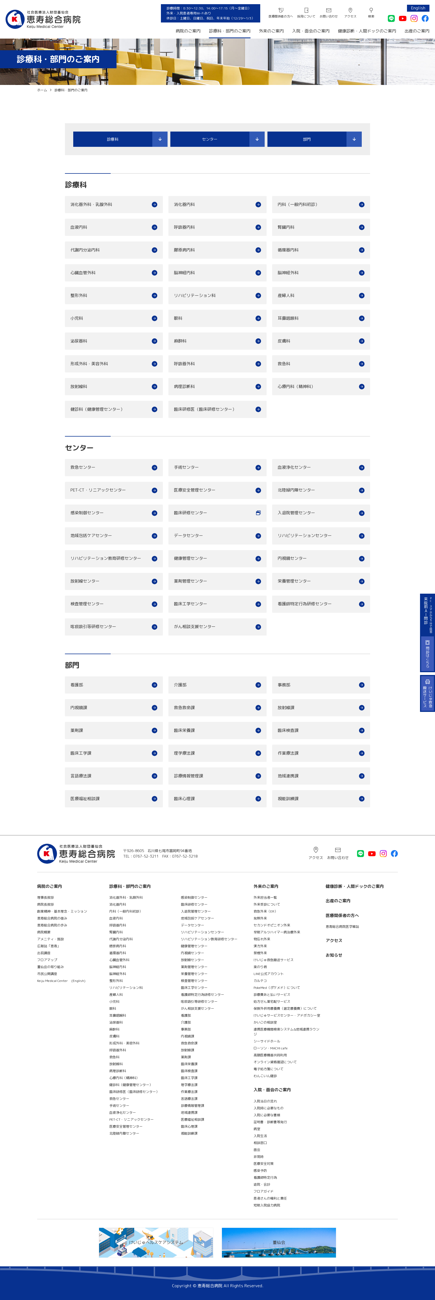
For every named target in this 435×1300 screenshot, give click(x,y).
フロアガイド (264, 1191)
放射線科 (78, 386)
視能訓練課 (288, 799)
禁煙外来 (260, 953)
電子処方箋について (269, 1069)
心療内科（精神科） (296, 386)
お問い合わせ (329, 16)
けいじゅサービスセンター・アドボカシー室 (287, 1015)
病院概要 (43, 932)
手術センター (186, 467)
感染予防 (260, 1170)
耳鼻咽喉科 (288, 318)
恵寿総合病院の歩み (52, 925)
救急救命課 (184, 708)
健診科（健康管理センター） (97, 409)
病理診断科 (184, 386)
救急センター (82, 467)
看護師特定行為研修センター (305, 604)
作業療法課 (288, 753)
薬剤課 (76, 730)
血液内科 (78, 227)
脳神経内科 (184, 273)
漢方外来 (260, 946)
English (418, 8)
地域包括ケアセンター (91, 535)
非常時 (259, 1156)
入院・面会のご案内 (311, 31)
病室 (257, 1129)
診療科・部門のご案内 (230, 31)
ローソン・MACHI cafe (271, 1048)
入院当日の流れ (265, 1101)
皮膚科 (284, 341)
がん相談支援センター (195, 626)
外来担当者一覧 (265, 897)
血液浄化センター (294, 467)
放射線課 (286, 708)
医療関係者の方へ (281, 16)
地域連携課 (288, 776)
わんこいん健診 (265, 1076)
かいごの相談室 (265, 1022)
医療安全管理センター (195, 490)
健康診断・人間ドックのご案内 (367, 31)
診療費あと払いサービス (272, 994)
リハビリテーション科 (195, 295)
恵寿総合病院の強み (52, 918)
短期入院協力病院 (267, 1205)
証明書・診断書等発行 (270, 1122)
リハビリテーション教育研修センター (105, 558)
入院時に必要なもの (269, 1108)
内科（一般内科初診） (298, 204)
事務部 (284, 685)
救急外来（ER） (266, 911)
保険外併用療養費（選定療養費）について (285, 1008)
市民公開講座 (47, 973)
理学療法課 (184, 753)
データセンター (188, 535)
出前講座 (43, 953)
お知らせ (334, 955)
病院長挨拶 (45, 904)
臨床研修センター (190, 513)
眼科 (178, 318)
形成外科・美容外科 (89, 364)
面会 (257, 1149)
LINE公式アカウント (269, 973)
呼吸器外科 (184, 364)
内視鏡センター (292, 558)
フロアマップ (47, 960)
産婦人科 (286, 295)
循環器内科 (288, 250)
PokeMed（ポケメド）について (277, 987)
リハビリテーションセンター (305, 535)
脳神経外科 (288, 273)
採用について (306, 16)
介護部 (180, 685)
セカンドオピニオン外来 (272, 925)
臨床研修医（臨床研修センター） (205, 409)
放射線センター (85, 581)
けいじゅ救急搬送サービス (274, 960)
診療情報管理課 (188, 776)
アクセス (350, 16)
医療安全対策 (264, 1163)
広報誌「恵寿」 (48, 946)
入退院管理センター (296, 513)
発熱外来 (260, 918)
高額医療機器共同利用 (270, 1055)
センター (210, 139)
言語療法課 (80, 776)
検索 (371, 16)
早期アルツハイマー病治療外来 (277, 932)
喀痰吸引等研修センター (93, 626)
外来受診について (267, 904)
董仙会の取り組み (50, 966)
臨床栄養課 (184, 730)
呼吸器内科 (184, 227)
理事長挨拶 (45, 897)
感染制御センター (87, 513)
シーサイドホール (267, 1041)
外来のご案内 (271, 31)
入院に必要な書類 (267, 1115)
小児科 (76, 318)
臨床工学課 (80, 753)
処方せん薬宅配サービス (272, 1001)
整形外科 (78, 295)
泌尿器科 (78, 341)
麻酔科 (180, 341)
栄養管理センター (294, 581)
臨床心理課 (184, 799)
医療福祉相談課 (85, 799)
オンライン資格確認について (275, 1062)
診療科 (112, 139)
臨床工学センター (190, 604)
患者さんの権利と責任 (270, 1198)
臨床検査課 (288, 730)
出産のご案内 (416, 31)
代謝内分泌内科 (85, 250)
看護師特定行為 (265, 1177)
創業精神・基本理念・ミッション (62, 911)
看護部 (76, 685)
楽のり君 (260, 966)
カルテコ (260, 980)
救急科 (284, 364)
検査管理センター (87, 604)
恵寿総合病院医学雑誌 (342, 926)
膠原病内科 (184, 250)
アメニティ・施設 (50, 939)
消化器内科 (184, 204)
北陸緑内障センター (296, 490)
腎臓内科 (286, 227)
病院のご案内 (188, 31)
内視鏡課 (78, 708)
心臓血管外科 (82, 273)
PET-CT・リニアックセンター (98, 490)
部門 (307, 139)
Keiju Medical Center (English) (61, 980)
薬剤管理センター (190, 581)
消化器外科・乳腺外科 (91, 204)
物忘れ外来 (262, 939)
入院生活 (260, 1135)
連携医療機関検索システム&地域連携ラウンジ (286, 1032)
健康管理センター (190, 558)
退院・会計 (262, 1184)
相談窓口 (260, 1142)
